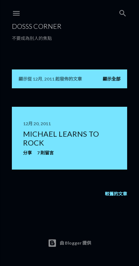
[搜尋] (122, 11)
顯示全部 (111, 79)
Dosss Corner (37, 26)
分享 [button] (27, 153)
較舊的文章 (116, 194)
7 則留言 (45, 153)
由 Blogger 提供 (69, 243)
